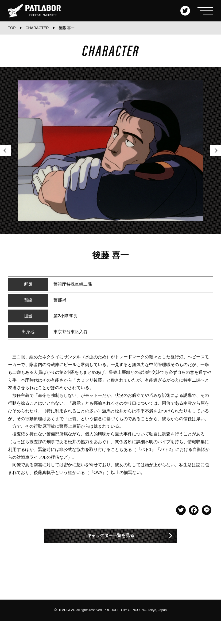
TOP (12, 28)
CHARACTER (37, 28)
